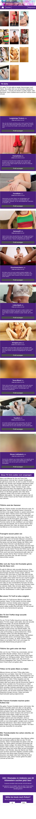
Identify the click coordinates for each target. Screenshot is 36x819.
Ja (12, 803)
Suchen (8, 7)
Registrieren (31, 7)
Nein (23, 803)
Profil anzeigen (18, 131)
